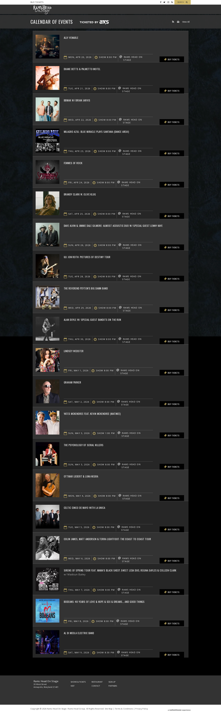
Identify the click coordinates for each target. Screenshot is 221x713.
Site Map (109, 709)
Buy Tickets (36, 2)
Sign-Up (111, 682)
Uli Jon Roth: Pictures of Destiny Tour (94, 256)
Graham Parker (75, 381)
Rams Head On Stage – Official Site (42, 9)
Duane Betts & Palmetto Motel (88, 68)
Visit (73, 686)
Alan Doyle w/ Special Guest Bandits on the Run (101, 319)
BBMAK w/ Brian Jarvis (81, 99)
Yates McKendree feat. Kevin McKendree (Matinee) (102, 413)
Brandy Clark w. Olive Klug (85, 193)
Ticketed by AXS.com (94, 22)
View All (186, 21)
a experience (179, 709)
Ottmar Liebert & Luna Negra (86, 476)
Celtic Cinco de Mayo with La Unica (91, 507)
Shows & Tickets (78, 682)
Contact (96, 686)
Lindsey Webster (76, 350)
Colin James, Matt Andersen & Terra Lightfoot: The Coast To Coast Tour (120, 538)
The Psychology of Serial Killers (89, 444)
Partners (112, 686)
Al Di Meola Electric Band (84, 632)
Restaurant (97, 682)
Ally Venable (73, 37)
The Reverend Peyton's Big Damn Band (93, 287)
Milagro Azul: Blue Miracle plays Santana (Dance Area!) (107, 131)
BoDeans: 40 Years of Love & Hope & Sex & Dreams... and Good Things (116, 601)
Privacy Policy (141, 709)
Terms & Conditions (124, 709)
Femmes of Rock (76, 162)
